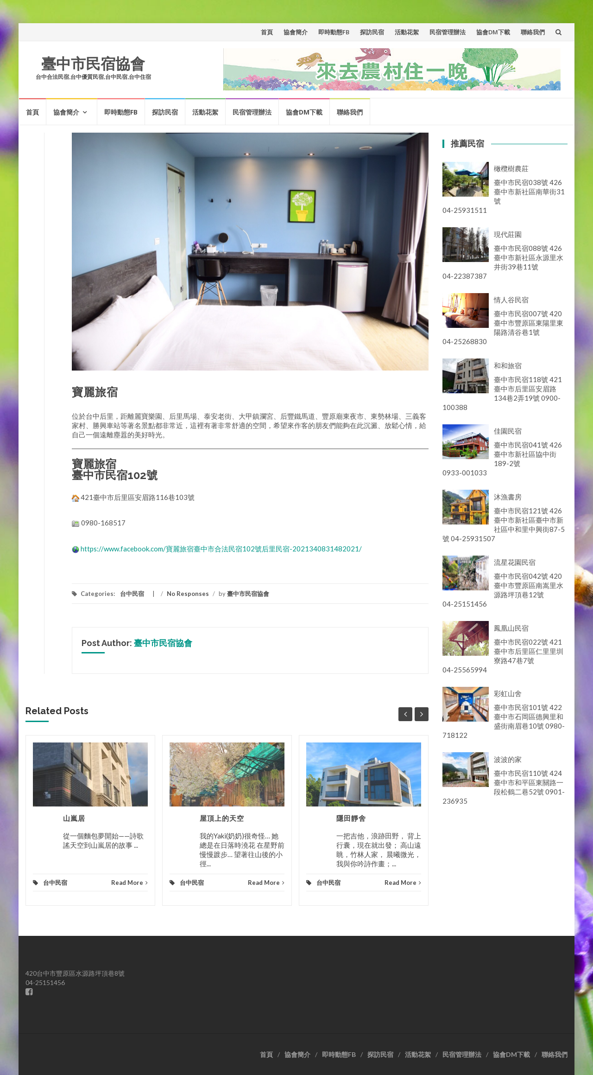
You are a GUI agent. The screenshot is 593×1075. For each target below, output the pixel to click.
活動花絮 (407, 32)
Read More (129, 882)
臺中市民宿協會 (93, 63)
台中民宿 (132, 593)
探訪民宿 (372, 32)
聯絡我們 (533, 32)
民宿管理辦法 (447, 32)
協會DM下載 (493, 32)
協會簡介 (296, 32)
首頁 (267, 32)
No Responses (188, 593)
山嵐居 (74, 818)
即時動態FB (333, 32)
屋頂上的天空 (222, 818)
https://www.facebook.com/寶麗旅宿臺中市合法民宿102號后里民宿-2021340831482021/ (221, 548)
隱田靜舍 (351, 818)
